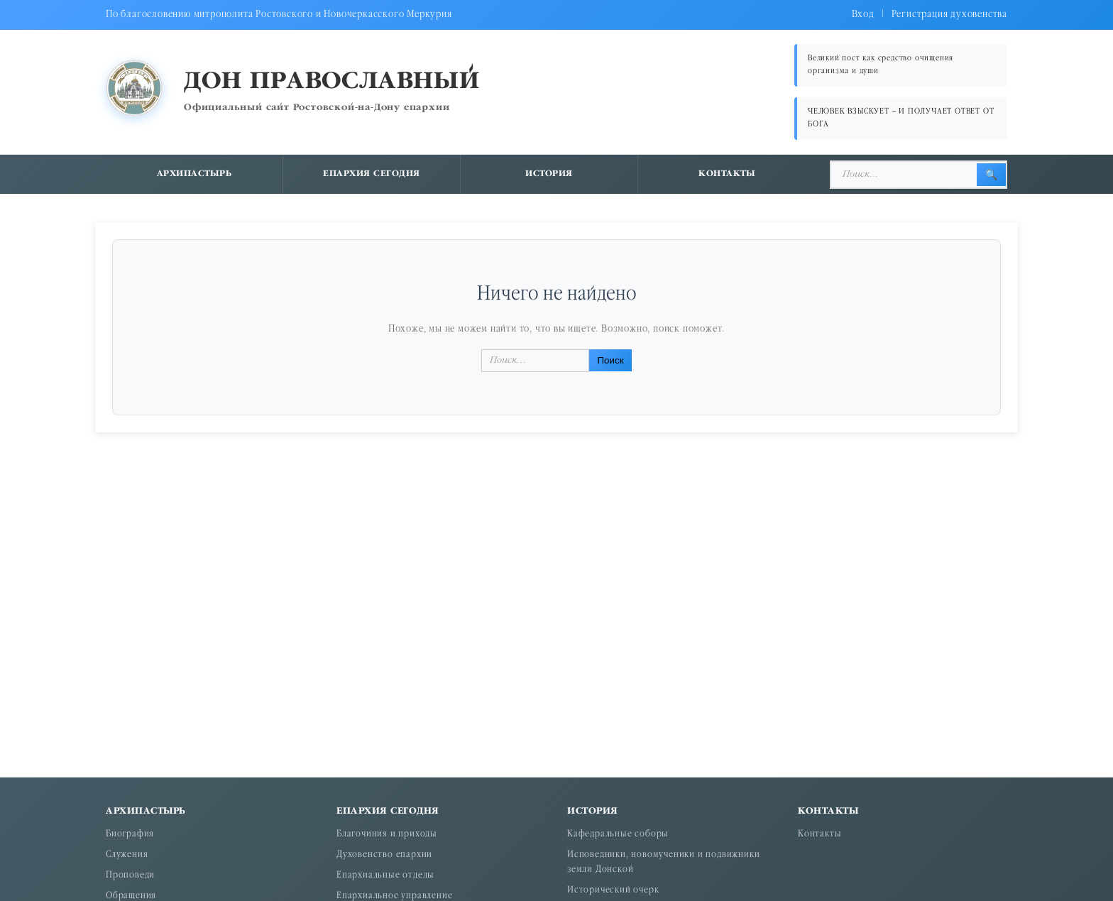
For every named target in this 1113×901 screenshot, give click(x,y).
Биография (130, 834)
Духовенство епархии (384, 855)
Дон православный (332, 82)
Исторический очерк (613, 890)
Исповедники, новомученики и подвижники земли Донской (663, 863)
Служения (127, 855)
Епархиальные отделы (385, 875)
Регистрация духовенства (949, 14)
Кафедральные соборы (618, 834)
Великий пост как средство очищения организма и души (880, 65)
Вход (863, 14)
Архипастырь (194, 174)
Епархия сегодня (371, 174)
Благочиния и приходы (386, 834)
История (549, 174)
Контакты (726, 174)
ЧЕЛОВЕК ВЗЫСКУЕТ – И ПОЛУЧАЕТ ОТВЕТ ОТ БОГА (901, 118)
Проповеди (130, 875)
